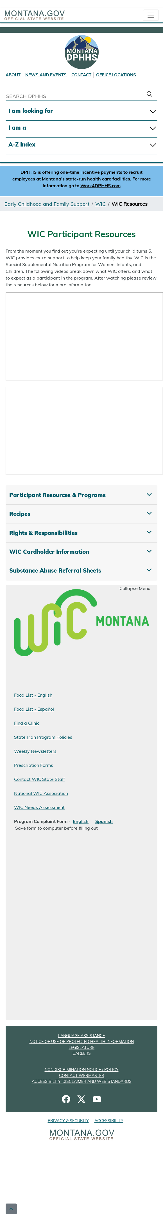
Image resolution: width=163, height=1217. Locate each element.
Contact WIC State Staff (39, 779)
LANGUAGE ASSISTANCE (81, 1035)
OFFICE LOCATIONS (116, 74)
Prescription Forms (33, 765)
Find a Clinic (26, 723)
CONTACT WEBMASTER (81, 1075)
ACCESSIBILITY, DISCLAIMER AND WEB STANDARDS (82, 1081)
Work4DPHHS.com (100, 185)
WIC (100, 204)
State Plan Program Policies (43, 737)
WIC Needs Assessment (39, 807)
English (81, 821)
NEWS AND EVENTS (46, 74)
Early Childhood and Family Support (46, 204)
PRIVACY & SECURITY (68, 1120)
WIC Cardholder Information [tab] (49, 551)
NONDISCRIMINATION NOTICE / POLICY (82, 1069)
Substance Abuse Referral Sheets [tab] (55, 570)
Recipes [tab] (19, 513)
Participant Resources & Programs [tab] (57, 494)
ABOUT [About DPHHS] (13, 74)
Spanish (104, 821)
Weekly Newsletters (35, 751)
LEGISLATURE (81, 1047)
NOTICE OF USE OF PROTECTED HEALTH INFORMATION (82, 1041)
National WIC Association (41, 793)
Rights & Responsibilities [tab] (43, 532)
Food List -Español (34, 709)
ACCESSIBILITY (108, 1120)
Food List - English (33, 695)
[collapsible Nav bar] (151, 15)
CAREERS (82, 1053)
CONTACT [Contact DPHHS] (81, 74)
